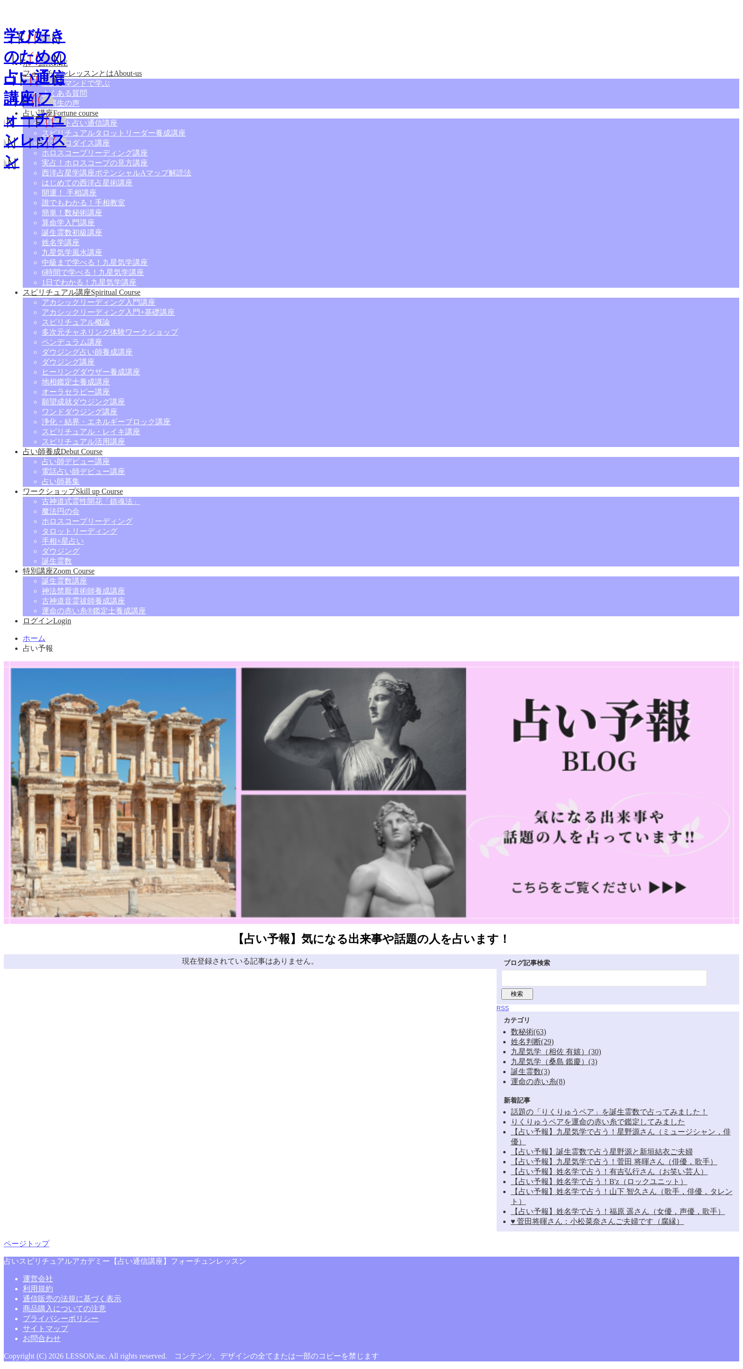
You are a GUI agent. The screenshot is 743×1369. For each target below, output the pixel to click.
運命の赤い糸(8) (538, 1081)
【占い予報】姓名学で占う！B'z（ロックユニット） (599, 1181)
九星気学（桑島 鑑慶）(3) (554, 1062)
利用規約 (38, 1289)
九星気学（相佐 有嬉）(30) (556, 1052)
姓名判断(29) (532, 1042)
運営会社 (38, 1279)
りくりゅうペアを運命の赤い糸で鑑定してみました (598, 1122)
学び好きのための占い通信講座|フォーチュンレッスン (35, 98)
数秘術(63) (528, 1032)
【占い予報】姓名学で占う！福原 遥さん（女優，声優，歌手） (618, 1211)
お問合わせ (42, 1338)
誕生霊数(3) (530, 1072)
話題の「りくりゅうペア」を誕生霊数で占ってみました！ (609, 1112)
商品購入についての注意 (64, 1309)
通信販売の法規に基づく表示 (72, 1299)
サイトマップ (45, 1328)
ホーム (34, 638)
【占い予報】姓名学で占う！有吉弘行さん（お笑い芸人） (609, 1172)
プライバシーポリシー (61, 1318)
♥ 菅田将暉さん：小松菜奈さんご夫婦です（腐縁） (597, 1221)
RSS (503, 1008)
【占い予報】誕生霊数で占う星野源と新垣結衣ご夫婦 (602, 1152)
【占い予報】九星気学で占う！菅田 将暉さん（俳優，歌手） (614, 1162)
